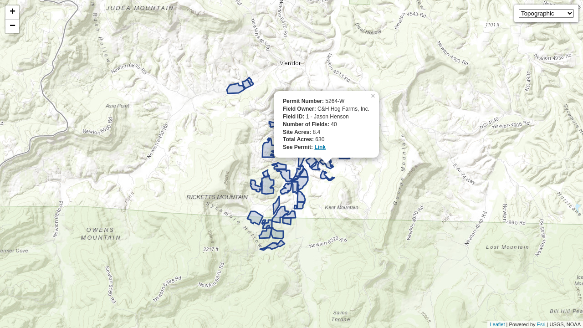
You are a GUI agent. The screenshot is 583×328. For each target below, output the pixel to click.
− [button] (12, 26)
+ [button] (12, 12)
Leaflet (497, 324)
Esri (541, 324)
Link (320, 147)
